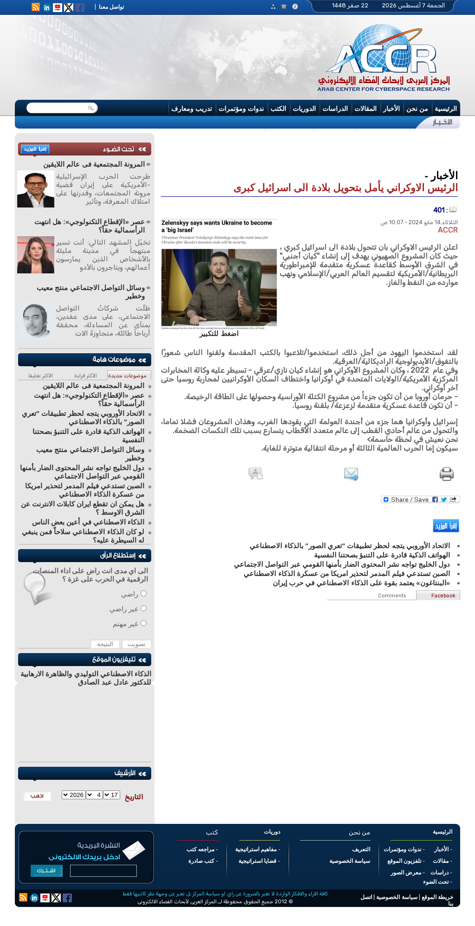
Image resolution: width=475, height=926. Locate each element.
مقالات (441, 861)
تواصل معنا (111, 7)
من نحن (417, 108)
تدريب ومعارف (191, 108)
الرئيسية (446, 108)
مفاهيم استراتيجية (255, 849)
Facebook (443, 596)
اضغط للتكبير (218, 333)
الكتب (278, 108)
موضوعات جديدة (127, 376)
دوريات (272, 832)
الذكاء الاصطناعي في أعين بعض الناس (88, 522)
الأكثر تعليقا (40, 376)
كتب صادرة (201, 861)
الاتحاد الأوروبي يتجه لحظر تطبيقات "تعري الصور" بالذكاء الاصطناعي (83, 417)
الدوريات (304, 108)
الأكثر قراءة (85, 376)
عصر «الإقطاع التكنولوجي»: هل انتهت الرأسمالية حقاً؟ (89, 226)
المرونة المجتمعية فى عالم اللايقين (94, 164)
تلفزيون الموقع (404, 861)
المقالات (365, 108)
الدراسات (335, 108)
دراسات (439, 872)
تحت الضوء (436, 882)
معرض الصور (406, 872)
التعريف (361, 849)
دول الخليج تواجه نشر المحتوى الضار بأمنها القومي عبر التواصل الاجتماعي (82, 472)
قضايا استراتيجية (257, 861)
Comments (392, 596)
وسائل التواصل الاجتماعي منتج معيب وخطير (91, 292)
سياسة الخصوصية (349, 861)
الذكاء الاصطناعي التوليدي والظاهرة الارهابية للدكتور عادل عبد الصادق (85, 678)
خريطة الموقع (437, 897)
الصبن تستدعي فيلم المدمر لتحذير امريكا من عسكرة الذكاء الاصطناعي (84, 490)
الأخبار (391, 108)
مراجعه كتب (200, 849)
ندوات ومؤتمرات (241, 108)
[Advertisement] (309, 150)
